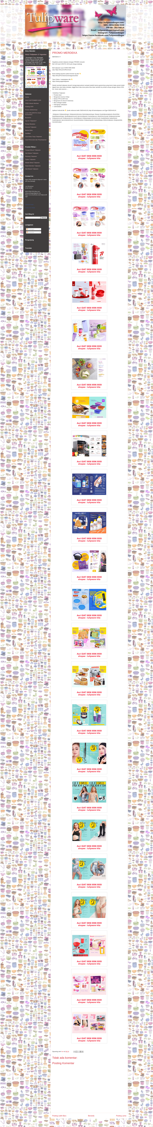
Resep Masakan (30, 124)
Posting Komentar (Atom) (93, 1121)
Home (27, 97)
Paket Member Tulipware (32, 166)
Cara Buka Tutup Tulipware (33, 136)
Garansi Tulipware (30, 127)
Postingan (30, 229)
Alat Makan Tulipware (31, 153)
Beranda (91, 1116)
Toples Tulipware (30, 159)
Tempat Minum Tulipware (33, 150)
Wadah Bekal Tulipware (32, 162)
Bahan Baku (29, 130)
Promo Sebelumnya (31, 110)
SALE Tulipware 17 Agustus (35, 54)
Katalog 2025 (29, 106)
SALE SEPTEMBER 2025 (33, 100)
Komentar (30, 232)
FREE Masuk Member (32, 103)
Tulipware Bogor (29, 204)
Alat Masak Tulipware (31, 169)
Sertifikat (28, 133)
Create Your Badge (30, 207)
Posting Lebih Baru (59, 1116)
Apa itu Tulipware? (31, 121)
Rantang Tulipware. (31, 156)
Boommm (28, 117)
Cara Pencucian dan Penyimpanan (36, 140)
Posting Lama (121, 1116)
